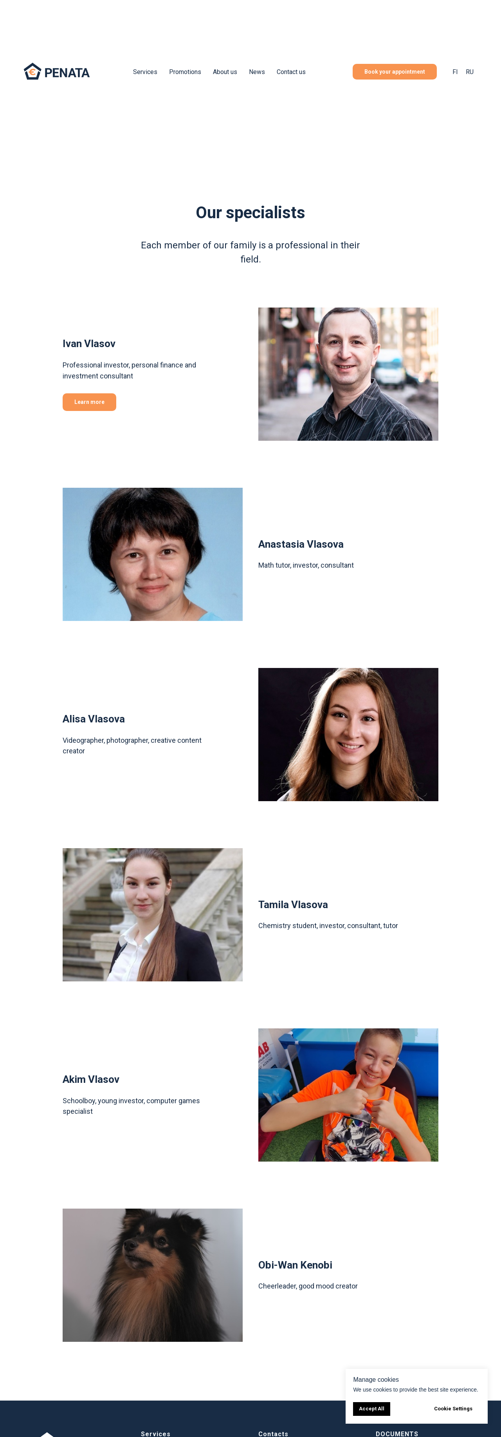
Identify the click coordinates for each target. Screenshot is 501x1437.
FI (455, 72)
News (257, 72)
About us (225, 72)
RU (470, 72)
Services (145, 72)
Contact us (291, 72)
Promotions (185, 72)
